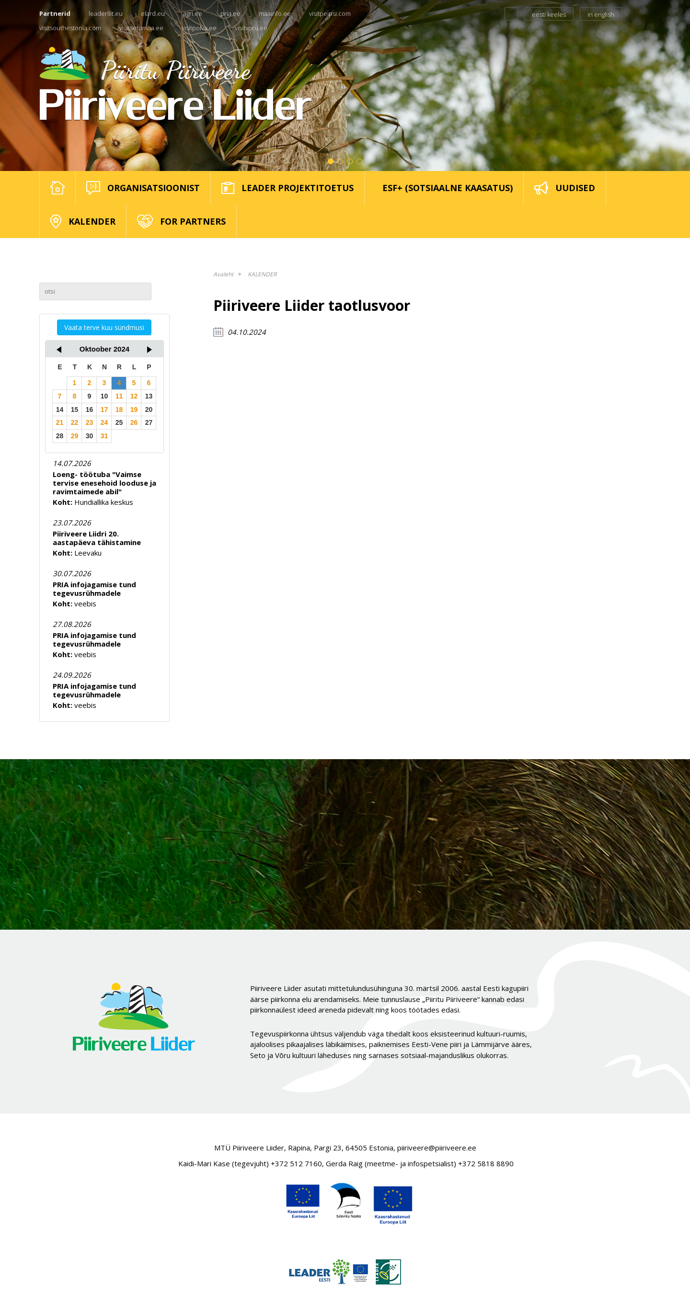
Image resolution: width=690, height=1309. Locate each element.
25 (119, 422)
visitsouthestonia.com (70, 27)
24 (104, 422)
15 (75, 409)
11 (119, 396)
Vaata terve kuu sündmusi (104, 327)
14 (60, 409)
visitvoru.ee (251, 27)
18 (119, 409)
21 (60, 422)
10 (104, 396)
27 (149, 422)
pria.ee (230, 13)
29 (75, 436)
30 (89, 436)
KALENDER (262, 274)
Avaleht (223, 274)
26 (134, 422)
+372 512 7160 (296, 1163)
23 (89, 422)
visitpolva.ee (199, 27)
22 (75, 422)
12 (134, 396)
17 (104, 409)
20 (149, 409)
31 (104, 436)
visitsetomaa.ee (141, 27)
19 (134, 409)
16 (89, 409)
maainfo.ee (275, 13)
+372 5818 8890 (486, 1163)
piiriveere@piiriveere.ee (436, 1147)
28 (60, 436)
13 (149, 396)
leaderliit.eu (106, 13)
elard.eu (153, 13)
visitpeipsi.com (330, 13)
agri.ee (192, 13)
